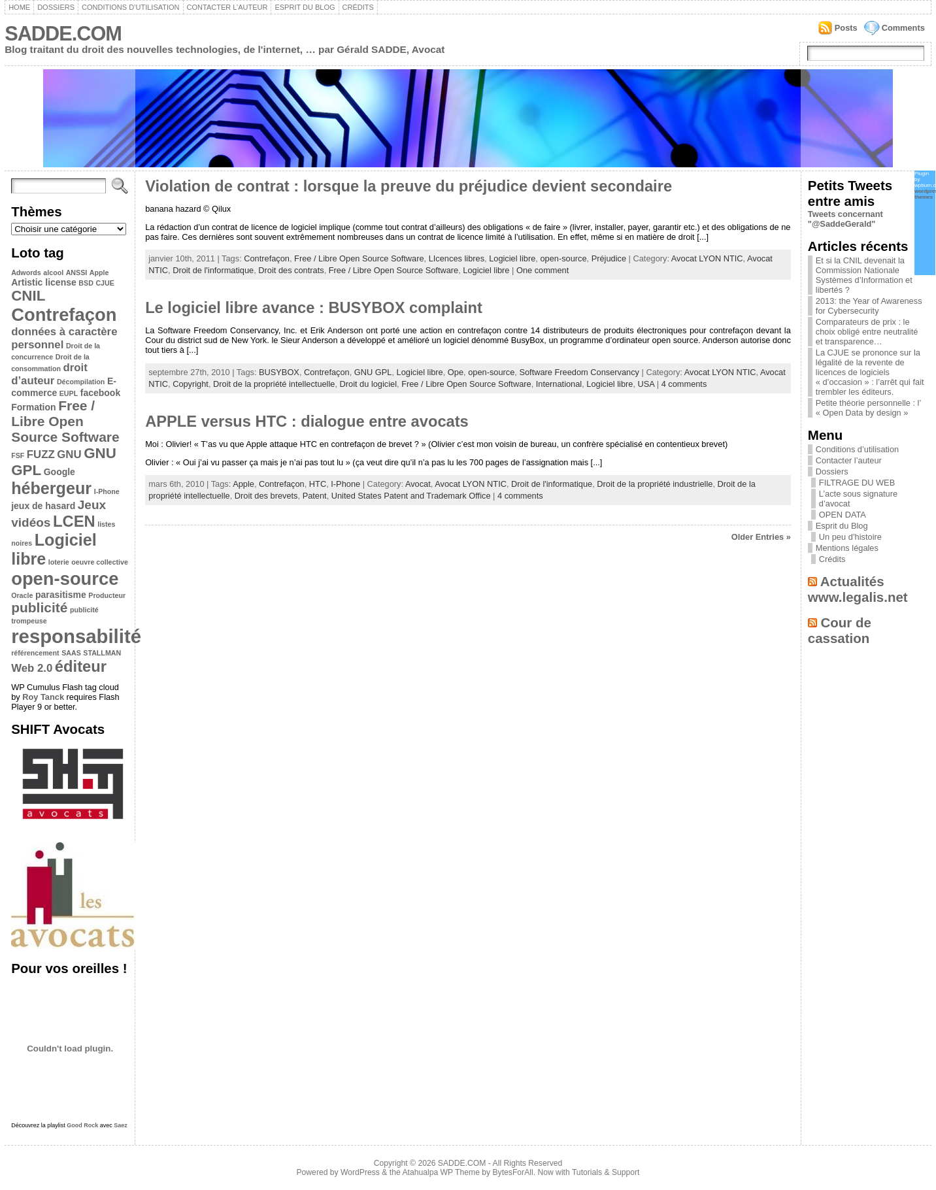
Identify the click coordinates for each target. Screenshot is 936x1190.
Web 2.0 (31, 668)
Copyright (191, 384)
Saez (120, 1125)
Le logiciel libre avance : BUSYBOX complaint (313, 307)
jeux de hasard (43, 506)
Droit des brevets (266, 496)
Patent (315, 496)
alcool (53, 272)
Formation (33, 407)
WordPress (360, 1172)
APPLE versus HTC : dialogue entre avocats (307, 421)
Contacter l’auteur (227, 7)
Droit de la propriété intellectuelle (274, 384)
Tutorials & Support (606, 1172)
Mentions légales (847, 548)
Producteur (106, 595)
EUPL (68, 393)
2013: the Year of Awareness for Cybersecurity (869, 306)
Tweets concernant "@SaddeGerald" (845, 219)
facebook (100, 393)
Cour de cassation (839, 630)
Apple (99, 272)
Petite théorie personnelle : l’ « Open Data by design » (868, 408)
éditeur (81, 666)
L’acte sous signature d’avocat (858, 498)
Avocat (418, 484)
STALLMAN (102, 653)
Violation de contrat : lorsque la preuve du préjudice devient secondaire (408, 186)
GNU (69, 454)
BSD (85, 283)
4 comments (684, 384)
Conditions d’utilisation (131, 7)
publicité (39, 607)
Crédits (358, 7)
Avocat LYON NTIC (707, 258)
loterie (58, 562)
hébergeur (51, 488)
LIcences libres (456, 258)
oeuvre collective (99, 562)
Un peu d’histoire (850, 537)
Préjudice (609, 258)
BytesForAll (513, 1172)
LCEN (74, 521)
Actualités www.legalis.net (858, 589)
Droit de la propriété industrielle (654, 484)
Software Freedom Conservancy (579, 372)
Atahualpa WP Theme (440, 1172)
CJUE (104, 283)
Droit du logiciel (368, 384)
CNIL (28, 296)
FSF (17, 455)
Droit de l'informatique (213, 270)
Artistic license (43, 282)
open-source (64, 579)
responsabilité (76, 636)
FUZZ (41, 454)
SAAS (71, 653)
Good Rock (82, 1125)
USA (646, 384)
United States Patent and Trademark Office (411, 496)
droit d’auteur (49, 374)
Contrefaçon (63, 315)
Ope (455, 372)
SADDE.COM (63, 33)
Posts (846, 28)
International (559, 384)
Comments (903, 28)
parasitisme (60, 594)
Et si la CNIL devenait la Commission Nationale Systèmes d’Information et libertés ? (864, 275)
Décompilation (81, 382)
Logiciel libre (512, 258)
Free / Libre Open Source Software (65, 421)
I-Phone (107, 491)
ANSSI (77, 272)
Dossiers (56, 7)
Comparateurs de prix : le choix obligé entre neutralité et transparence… (867, 331)
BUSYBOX (279, 372)
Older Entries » (761, 537)
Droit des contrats (291, 270)
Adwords (26, 272)
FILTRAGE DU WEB (857, 483)
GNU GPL (373, 372)
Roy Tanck (43, 697)
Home (19, 7)
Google (59, 472)
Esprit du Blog (305, 7)
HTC (317, 484)
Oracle (22, 595)
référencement (35, 653)
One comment (542, 270)
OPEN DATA (842, 515)
